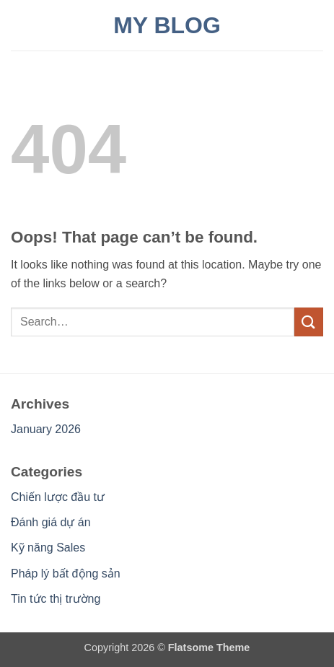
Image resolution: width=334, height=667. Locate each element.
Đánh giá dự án (51, 522)
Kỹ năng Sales (48, 547)
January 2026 (46, 429)
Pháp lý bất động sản (65, 573)
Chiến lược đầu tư (58, 497)
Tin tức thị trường (55, 599)
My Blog (167, 25)
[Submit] (308, 322)
